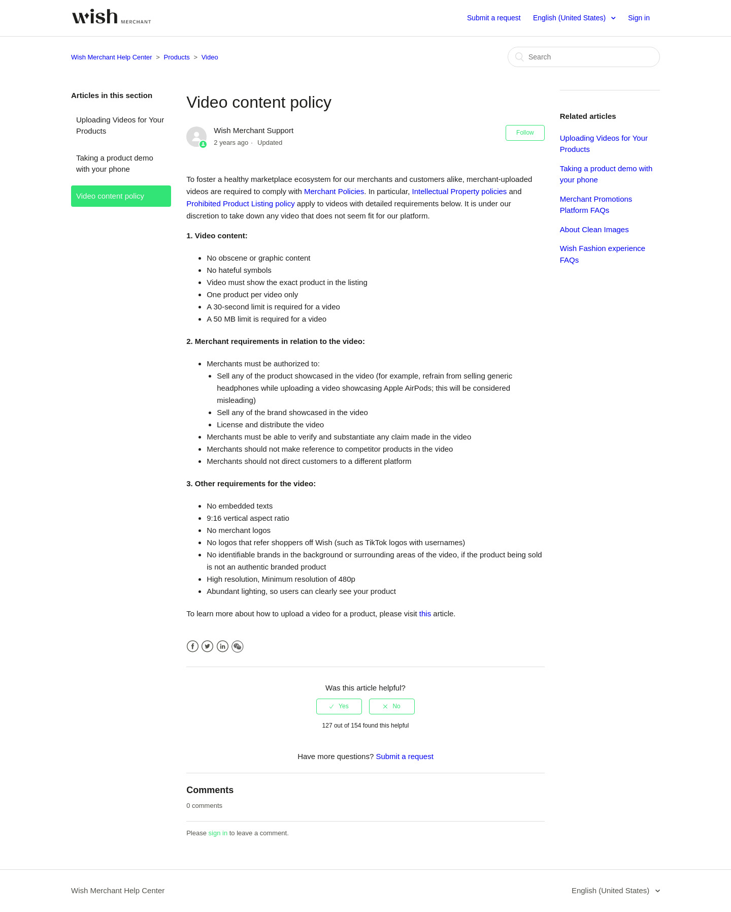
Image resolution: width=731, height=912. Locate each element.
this (425, 613)
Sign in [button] (639, 18)
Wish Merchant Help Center (111, 57)
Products (177, 57)
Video (210, 57)
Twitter (207, 646)
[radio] (339, 706)
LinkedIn (222, 646)
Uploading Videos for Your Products (120, 125)
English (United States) (570, 18)
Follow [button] (525, 132)
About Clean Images (594, 229)
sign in (218, 833)
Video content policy (110, 196)
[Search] (584, 57)
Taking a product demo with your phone (114, 163)
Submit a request (494, 18)
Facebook (192, 646)
